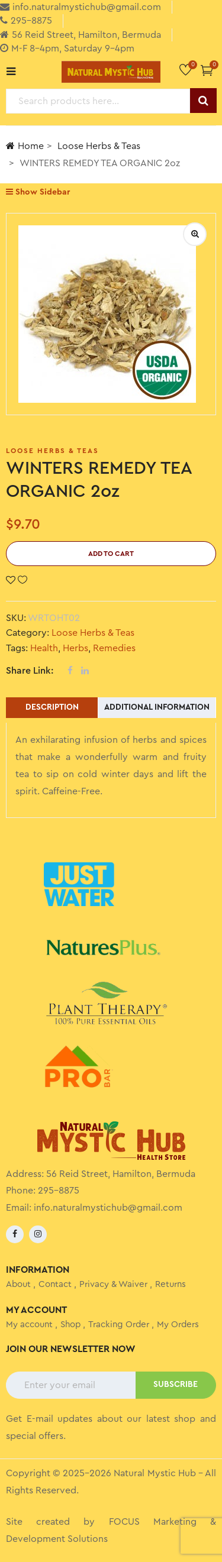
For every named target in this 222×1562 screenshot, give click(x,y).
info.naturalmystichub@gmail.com (108, 1207)
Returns (170, 1284)
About (18, 1284)
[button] (207, 70)
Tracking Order (118, 1324)
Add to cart (111, 553)
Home (25, 146)
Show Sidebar (38, 191)
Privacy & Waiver (113, 1284)
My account (29, 1324)
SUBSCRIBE (175, 1384)
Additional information (157, 707)
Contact (55, 1284)
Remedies (114, 648)
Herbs (75, 648)
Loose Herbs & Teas (98, 146)
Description (52, 707)
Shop (70, 1324)
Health (44, 648)
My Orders (178, 1324)
